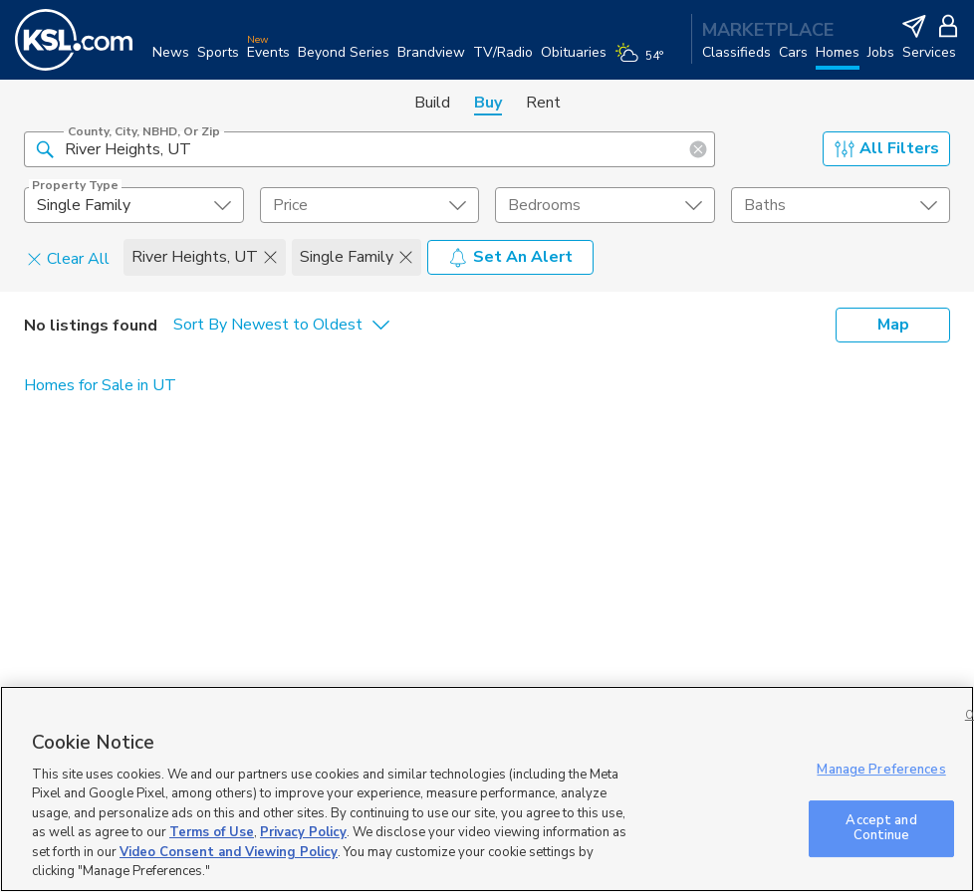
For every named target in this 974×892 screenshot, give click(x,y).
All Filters (887, 148)
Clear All (68, 258)
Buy (488, 102)
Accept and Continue (881, 828)
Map (893, 324)
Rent (543, 102)
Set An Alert (510, 257)
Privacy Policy (303, 832)
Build (432, 102)
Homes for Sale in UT (100, 385)
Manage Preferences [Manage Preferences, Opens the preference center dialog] (881, 770)
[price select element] (370, 205)
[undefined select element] (134, 205)
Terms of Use (211, 832)
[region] (487, 789)
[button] (45, 148)
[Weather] (642, 62)
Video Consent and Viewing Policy (229, 852)
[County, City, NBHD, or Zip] (369, 149)
